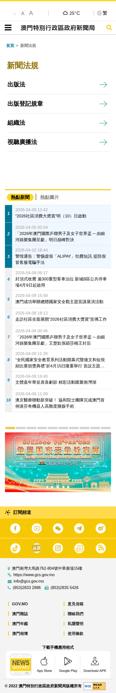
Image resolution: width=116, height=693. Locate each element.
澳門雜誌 (20, 614)
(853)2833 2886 (27, 588)
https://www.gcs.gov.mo (34, 575)
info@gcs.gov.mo (29, 581)
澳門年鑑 (20, 624)
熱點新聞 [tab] (20, 197)
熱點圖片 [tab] (49, 197)
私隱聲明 (75, 624)
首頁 (10, 45)
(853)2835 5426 (64, 588)
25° (75, 13)
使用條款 (75, 633)
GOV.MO (20, 604)
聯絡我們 (75, 614)
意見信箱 (75, 604)
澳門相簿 (20, 633)
